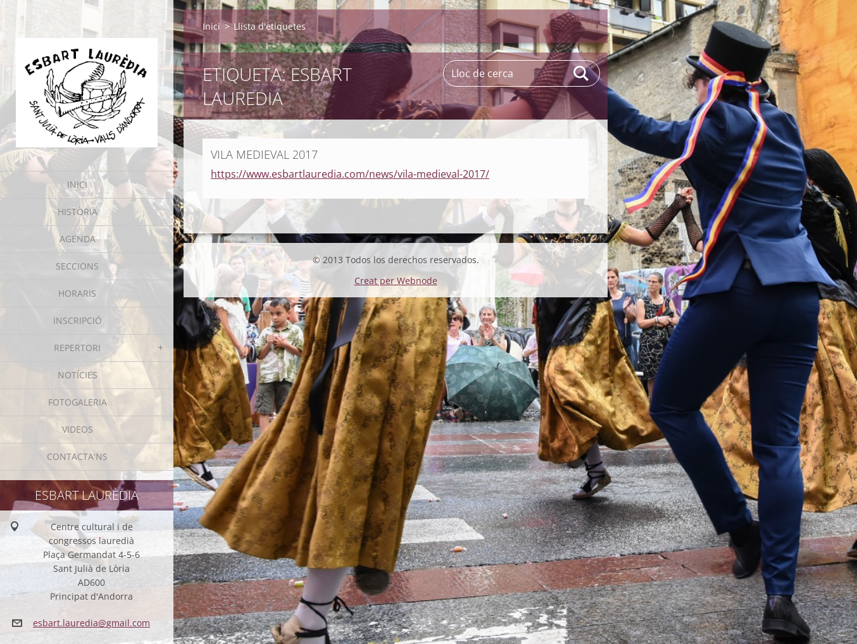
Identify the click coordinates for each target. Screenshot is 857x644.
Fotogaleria (77, 402)
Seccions (77, 266)
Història (77, 212)
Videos (77, 429)
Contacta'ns (77, 456)
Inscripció (77, 320)
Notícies (77, 375)
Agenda (77, 239)
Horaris (77, 293)
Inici (77, 184)
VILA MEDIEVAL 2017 (264, 154)
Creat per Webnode (395, 281)
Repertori (77, 348)
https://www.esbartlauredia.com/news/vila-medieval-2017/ (350, 174)
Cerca (581, 73)
